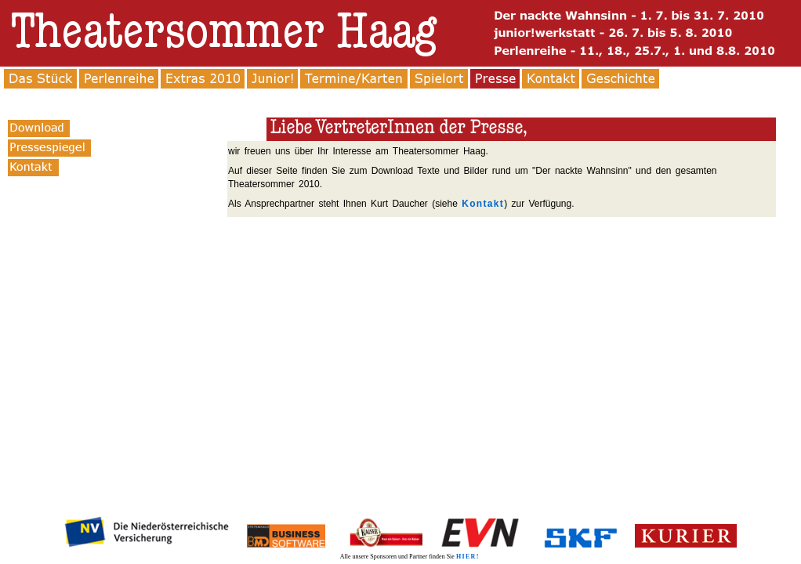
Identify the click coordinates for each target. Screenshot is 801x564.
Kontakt (483, 203)
